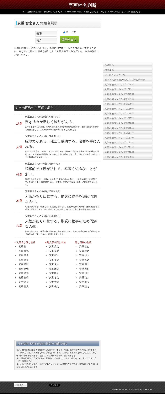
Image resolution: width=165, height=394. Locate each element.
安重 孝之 (54, 277)
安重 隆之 (54, 273)
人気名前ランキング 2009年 (119, 157)
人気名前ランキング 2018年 (119, 113)
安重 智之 (24, 255)
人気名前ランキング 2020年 (119, 104)
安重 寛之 (54, 282)
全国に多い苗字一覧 (115, 75)
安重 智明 (24, 268)
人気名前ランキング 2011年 (119, 147)
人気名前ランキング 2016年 (119, 123)
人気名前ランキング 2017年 (119, 118)
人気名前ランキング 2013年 (119, 137)
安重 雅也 (84, 268)
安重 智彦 (24, 282)
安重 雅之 (54, 268)
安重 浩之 (54, 264)
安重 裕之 (54, 251)
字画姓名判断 (82, 5)
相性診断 (109, 70)
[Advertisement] (57, 81)
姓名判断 (109, 65)
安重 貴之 (54, 246)
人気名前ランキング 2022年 (119, 94)
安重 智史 (24, 260)
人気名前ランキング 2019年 (119, 108)
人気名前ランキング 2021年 (119, 99)
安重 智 (22, 246)
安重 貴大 (84, 282)
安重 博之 (54, 260)
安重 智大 (24, 286)
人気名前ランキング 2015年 (119, 128)
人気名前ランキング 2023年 (119, 89)
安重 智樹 (24, 277)
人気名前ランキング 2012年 (119, 142)
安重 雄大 (84, 255)
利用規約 (19, 385)
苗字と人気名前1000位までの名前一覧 (125, 79)
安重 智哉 (24, 264)
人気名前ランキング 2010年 (119, 152)
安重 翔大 (84, 277)
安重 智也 (24, 251)
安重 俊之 (54, 286)
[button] (20, 385)
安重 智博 (24, 273)
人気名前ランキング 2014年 (119, 133)
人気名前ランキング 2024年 (119, 84)
